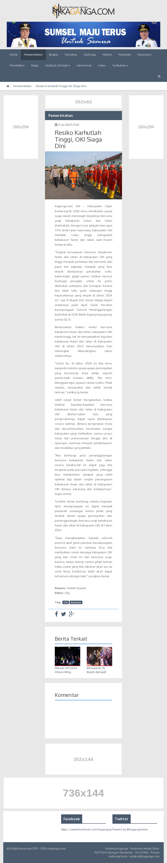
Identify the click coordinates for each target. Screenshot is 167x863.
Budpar (54, 54)
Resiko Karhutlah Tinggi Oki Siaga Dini (61, 86)
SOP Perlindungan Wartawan (113, 852)
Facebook (71, 819)
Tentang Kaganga (116, 848)
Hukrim (107, 54)
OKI (65, 602)
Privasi (155, 852)
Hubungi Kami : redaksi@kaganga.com (134, 856)
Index (102, 65)
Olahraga (90, 54)
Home (14, 54)
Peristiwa (71, 54)
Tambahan (120, 65)
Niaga (35, 65)
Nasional (145, 54)
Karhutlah (76, 602)
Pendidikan (17, 65)
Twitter (121, 819)
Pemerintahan (33, 54)
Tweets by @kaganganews (130, 829)
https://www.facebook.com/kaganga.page (89, 829)
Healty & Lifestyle (57, 65)
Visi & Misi (142, 852)
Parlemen (125, 54)
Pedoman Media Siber (144, 848)
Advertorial (84, 65)
